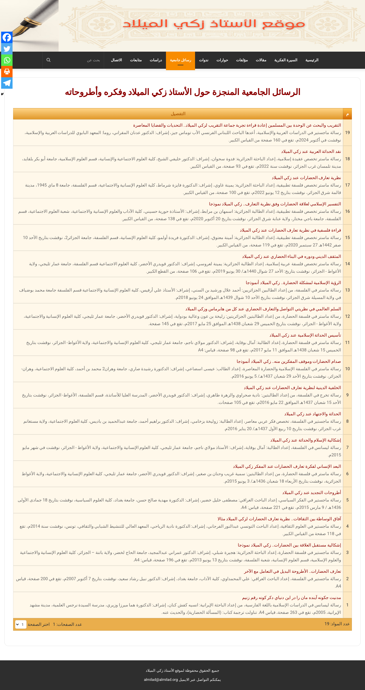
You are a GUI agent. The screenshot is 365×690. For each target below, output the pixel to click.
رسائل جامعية (180, 60)
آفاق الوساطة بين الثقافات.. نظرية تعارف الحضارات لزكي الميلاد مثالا (178, 526)
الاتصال (116, 60)
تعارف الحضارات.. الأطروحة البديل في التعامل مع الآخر (178, 579)
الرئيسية (312, 60)
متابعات (136, 60)
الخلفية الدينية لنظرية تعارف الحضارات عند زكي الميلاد (178, 395)
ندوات (203, 60)
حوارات (222, 60)
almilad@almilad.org (161, 679)
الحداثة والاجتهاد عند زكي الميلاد (178, 421)
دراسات (156, 60)
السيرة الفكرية (285, 60)
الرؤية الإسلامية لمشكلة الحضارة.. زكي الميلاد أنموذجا (178, 290)
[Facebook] (7, 37)
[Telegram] (7, 83)
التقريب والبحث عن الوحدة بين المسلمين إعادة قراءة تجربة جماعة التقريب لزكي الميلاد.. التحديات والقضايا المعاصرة (178, 133)
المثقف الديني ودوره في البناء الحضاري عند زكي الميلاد (178, 264)
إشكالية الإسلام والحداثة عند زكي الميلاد (178, 448)
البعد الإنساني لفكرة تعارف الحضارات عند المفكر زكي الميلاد (178, 474)
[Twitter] (7, 48)
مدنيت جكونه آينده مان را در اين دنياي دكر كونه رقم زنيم (178, 605)
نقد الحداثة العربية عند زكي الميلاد (178, 159)
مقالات (261, 60)
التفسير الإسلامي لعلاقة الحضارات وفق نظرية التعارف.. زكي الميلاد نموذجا (178, 211)
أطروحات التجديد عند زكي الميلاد (178, 500)
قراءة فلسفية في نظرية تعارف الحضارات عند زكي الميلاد (178, 238)
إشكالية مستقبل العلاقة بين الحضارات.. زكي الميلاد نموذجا (178, 553)
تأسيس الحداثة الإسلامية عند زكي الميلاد (178, 343)
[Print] (7, 71)
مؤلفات (242, 60)
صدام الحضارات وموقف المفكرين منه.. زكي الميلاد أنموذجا (178, 369)
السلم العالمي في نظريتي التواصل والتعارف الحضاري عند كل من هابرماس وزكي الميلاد (178, 316)
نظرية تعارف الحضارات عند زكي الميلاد (178, 185)
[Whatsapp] (7, 60)
